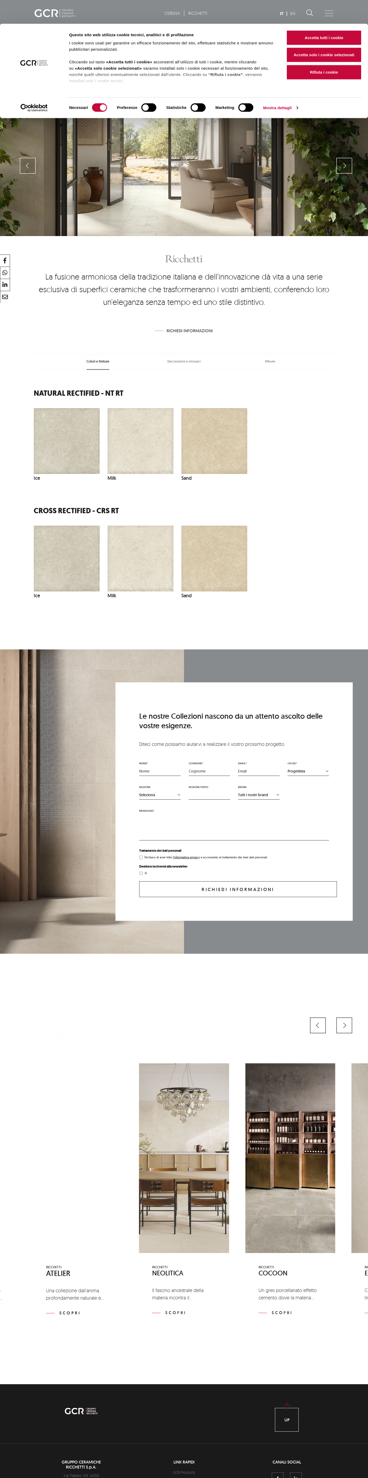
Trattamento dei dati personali (160, 851)
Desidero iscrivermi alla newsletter (163, 866)
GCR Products (184, 1472)
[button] (318, 1025)
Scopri (70, 1313)
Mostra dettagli (277, 84)
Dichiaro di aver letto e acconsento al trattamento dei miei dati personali (205, 857)
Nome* (143, 763)
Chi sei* (292, 763)
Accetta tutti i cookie (324, 14)
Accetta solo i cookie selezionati (324, 31)
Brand (242, 787)
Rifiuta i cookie (324, 48)
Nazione (145, 787)
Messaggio (146, 811)
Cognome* (196, 763)
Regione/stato (198, 787)
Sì (146, 873)
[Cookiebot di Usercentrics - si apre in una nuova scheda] (34, 84)
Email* (242, 763)
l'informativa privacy (186, 857)
